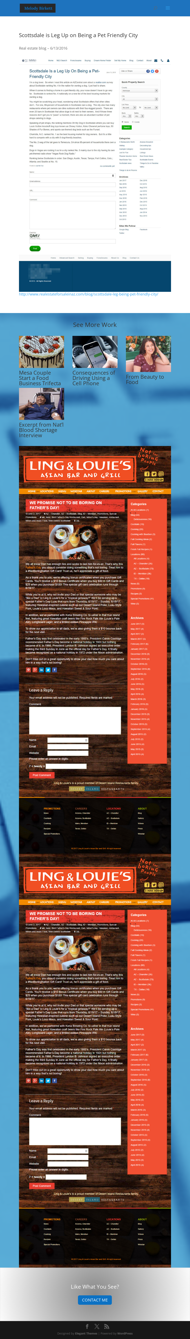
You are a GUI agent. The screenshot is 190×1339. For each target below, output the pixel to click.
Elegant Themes (86, 1333)
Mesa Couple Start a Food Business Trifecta (40, 378)
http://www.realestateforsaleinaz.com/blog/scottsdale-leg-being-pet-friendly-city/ (88, 294)
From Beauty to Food (145, 379)
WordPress (125, 1333)
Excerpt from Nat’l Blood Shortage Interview (41, 430)
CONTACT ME (95, 1300)
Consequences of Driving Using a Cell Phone (93, 378)
